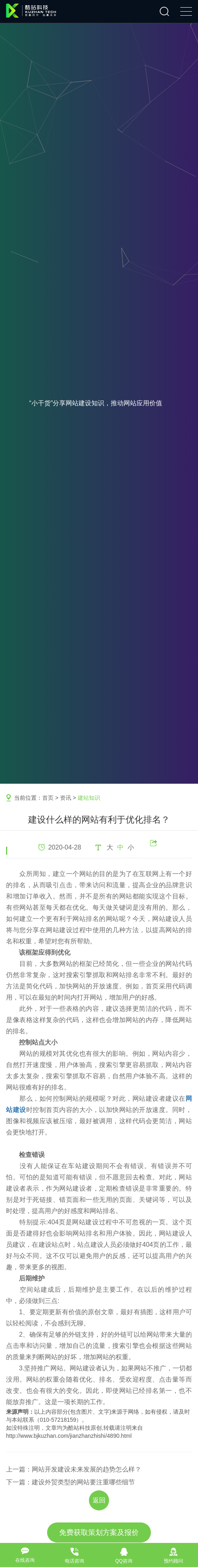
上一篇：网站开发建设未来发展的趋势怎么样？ (73, 1469)
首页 (48, 798)
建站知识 (89, 798)
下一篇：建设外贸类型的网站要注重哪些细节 (70, 1482)
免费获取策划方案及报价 (99, 1532)
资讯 (65, 798)
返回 (99, 1500)
